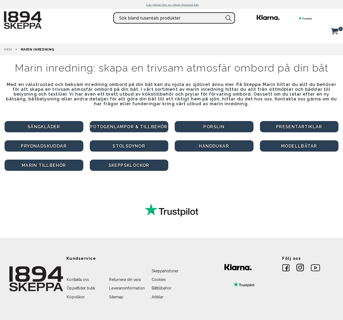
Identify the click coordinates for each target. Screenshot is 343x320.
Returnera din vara (124, 279)
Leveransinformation (126, 288)
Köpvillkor (76, 297)
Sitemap (116, 297)
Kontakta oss (78, 279)
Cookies (159, 279)
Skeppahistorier (165, 271)
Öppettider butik (81, 288)
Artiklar (158, 297)
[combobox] (174, 18)
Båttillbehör (162, 288)
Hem (8, 49)
